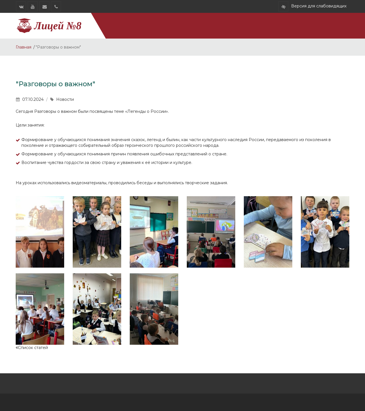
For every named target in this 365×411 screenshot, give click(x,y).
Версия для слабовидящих (318, 6)
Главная (23, 47)
